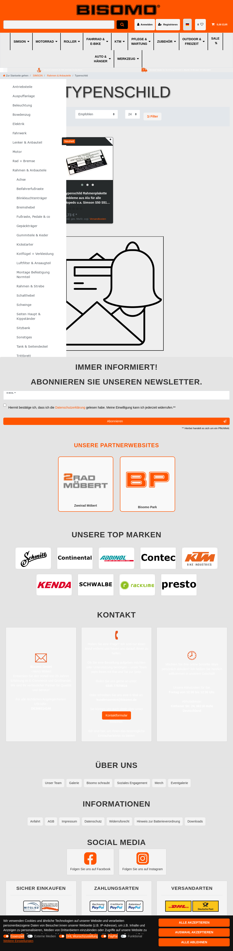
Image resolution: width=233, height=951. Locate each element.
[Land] (187, 24)
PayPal (113, 936)
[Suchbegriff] (58, 24)
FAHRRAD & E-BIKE (95, 41)
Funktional (135, 936)
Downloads (195, 821)
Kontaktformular (116, 715)
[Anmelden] (144, 24)
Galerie (74, 783)
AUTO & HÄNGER (100, 59)
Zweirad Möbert (86, 483)
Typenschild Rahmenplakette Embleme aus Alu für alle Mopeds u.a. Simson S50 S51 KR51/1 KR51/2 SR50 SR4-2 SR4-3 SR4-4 (85, 198)
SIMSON (19, 41)
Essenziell (17, 936)
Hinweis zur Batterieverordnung (158, 821)
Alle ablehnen (194, 942)
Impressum (69, 821)
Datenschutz (93, 821)
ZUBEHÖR (164, 41)
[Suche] (122, 24)
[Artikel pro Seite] (132, 114)
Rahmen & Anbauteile (58, 75)
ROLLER (70, 41)
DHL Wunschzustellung (82, 936)
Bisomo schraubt (98, 783)
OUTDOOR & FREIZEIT (191, 41)
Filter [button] (152, 117)
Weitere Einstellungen (18, 941)
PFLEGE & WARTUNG (139, 41)
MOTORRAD (45, 41)
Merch (159, 783)
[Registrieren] (168, 24)
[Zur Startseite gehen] (15, 75)
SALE (215, 38)
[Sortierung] (96, 114)
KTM (118, 41)
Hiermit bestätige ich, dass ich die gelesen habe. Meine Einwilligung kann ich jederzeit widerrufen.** (92, 407)
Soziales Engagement (132, 783)
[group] (87, 163)
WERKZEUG (126, 59)
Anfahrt (35, 821)
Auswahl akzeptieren (194, 932)
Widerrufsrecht (119, 821)
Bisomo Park (147, 483)
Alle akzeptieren (194, 922)
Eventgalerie (179, 783)
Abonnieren (166, 421)
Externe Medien (45, 936)
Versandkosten (98, 219)
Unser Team (53, 783)
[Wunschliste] (200, 24)
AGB (51, 821)
